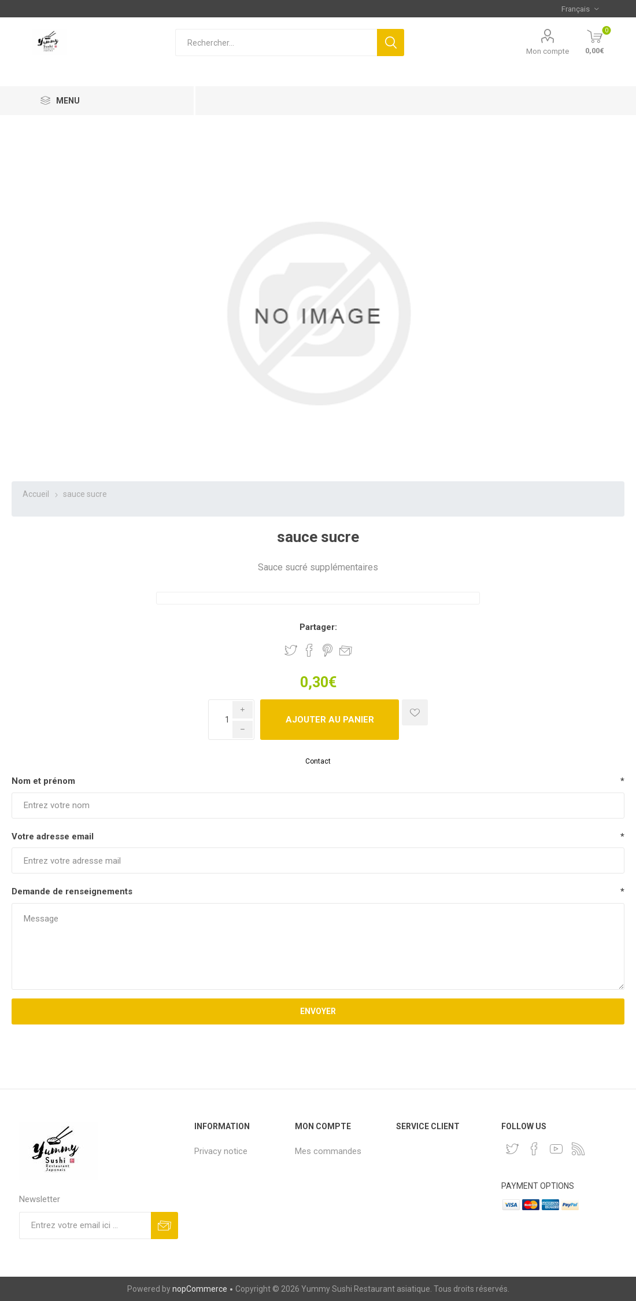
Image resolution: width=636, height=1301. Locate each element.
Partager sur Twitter (290, 650)
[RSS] (578, 1149)
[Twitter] (512, 1149)
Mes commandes (328, 1151)
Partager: (318, 627)
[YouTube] (556, 1149)
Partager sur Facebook (309, 650)
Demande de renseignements (72, 891)
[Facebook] (534, 1149)
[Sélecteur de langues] (579, 8)
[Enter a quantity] (231, 719)
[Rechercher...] (276, 42)
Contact (318, 761)
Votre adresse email (53, 836)
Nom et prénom (43, 781)
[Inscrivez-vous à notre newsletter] (85, 1225)
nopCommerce (199, 1288)
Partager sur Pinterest (327, 650)
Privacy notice (220, 1151)
